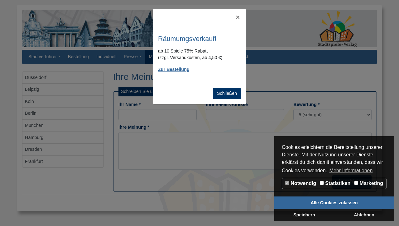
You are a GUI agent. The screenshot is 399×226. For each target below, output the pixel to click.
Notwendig (300, 183)
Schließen (227, 93)
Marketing (368, 183)
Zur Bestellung (174, 69)
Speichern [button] (304, 214)
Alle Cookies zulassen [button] (334, 202)
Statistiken (335, 183)
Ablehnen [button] (364, 214)
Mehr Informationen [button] (351, 170)
